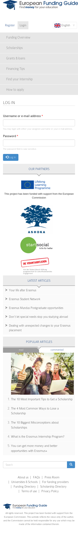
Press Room (52, 477)
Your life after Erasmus (22, 290)
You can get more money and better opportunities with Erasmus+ (34, 448)
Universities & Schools (24, 482)
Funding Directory (25, 486)
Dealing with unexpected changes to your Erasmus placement (39, 328)
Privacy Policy (50, 491)
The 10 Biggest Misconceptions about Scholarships (35, 425)
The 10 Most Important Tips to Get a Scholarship (42, 399)
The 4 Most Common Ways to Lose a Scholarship (35, 411)
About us (23, 477)
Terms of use (29, 491)
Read (21, 349)
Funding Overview (18, 37)
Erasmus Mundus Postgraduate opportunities (36, 308)
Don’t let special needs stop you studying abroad (38, 316)
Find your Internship (19, 79)
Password (10, 136)
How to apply (15, 90)
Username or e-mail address (23, 116)
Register (10, 25)
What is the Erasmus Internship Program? (37, 436)
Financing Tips (15, 69)
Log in (11, 157)
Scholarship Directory (53, 486)
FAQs (36, 477)
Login (23, 25)
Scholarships (14, 48)
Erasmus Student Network (24, 299)
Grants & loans (15, 58)
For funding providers (55, 482)
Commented (63, 349)
